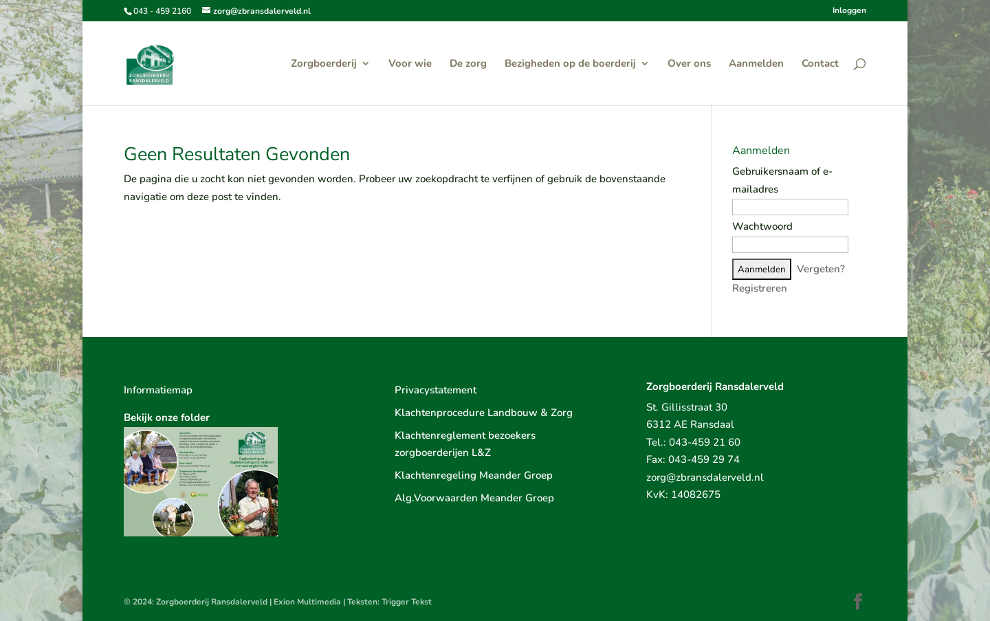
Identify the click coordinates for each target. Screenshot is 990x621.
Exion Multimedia (307, 601)
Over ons (689, 64)
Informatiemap (158, 390)
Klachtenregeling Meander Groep (474, 475)
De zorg (468, 64)
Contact (820, 64)
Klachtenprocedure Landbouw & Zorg (484, 413)
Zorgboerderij (324, 64)
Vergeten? (821, 269)
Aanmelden (756, 64)
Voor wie (410, 64)
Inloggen (849, 11)
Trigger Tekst (407, 601)
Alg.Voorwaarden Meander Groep (474, 498)
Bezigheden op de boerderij (570, 64)
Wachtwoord (762, 226)
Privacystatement (435, 390)
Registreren (759, 288)
